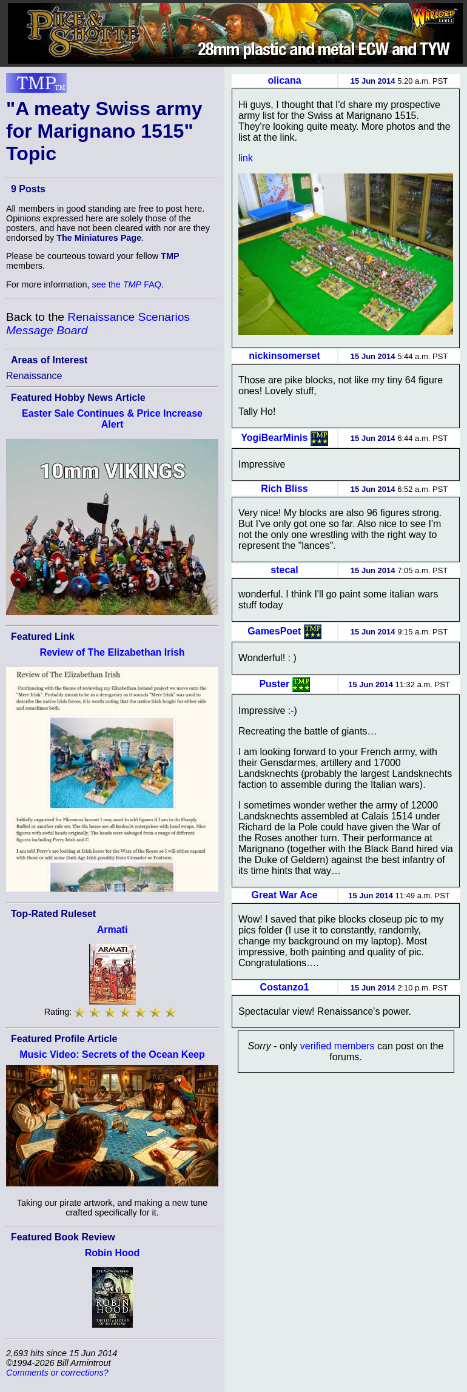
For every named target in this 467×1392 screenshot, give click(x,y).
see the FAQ (126, 284)
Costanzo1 (284, 987)
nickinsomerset (284, 356)
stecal (284, 570)
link (245, 158)
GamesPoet (274, 630)
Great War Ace (285, 895)
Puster (274, 683)
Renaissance (34, 376)
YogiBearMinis (274, 437)
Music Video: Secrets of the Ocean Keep (112, 1054)
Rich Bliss (284, 488)
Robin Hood (112, 1253)
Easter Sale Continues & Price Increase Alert (112, 418)
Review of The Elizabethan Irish (111, 652)
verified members (337, 1046)
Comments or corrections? (57, 1372)
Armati (112, 929)
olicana (284, 80)
